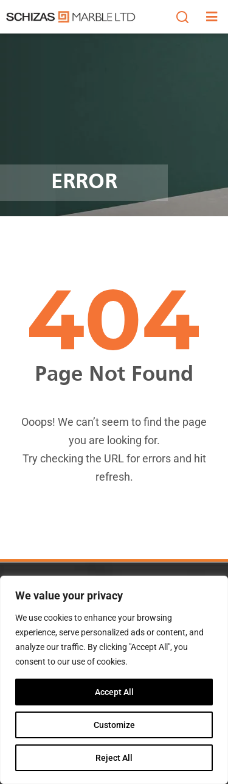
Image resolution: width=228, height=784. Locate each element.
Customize (114, 725)
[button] (182, 17)
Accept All (114, 692)
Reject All (114, 758)
